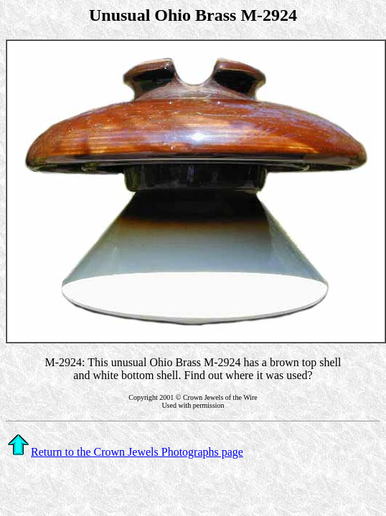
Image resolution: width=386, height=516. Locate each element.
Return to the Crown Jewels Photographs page (125, 452)
